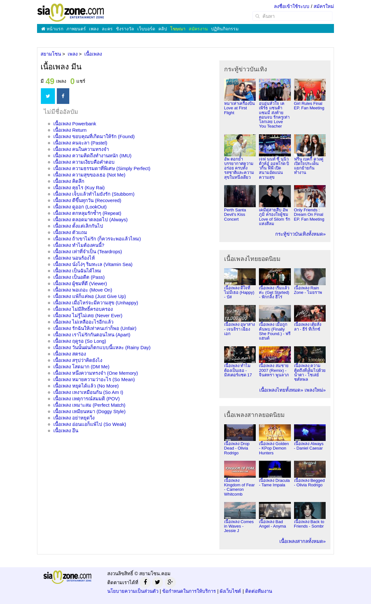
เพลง (94, 28)
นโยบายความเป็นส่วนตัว (132, 591)
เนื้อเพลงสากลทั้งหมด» (302, 541)
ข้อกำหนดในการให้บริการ (189, 591)
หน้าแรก (52, 28)
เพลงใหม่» (315, 390)
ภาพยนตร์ (76, 28)
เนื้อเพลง (74, 123)
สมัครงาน (198, 28)
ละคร (107, 28)
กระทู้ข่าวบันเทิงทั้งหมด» (300, 234)
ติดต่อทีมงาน (258, 591)
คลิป (162, 28)
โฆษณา (177, 28)
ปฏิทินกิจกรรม (224, 28)
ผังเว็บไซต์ (230, 591)
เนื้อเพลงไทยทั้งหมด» (281, 390)
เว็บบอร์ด (146, 28)
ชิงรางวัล (125, 28)
